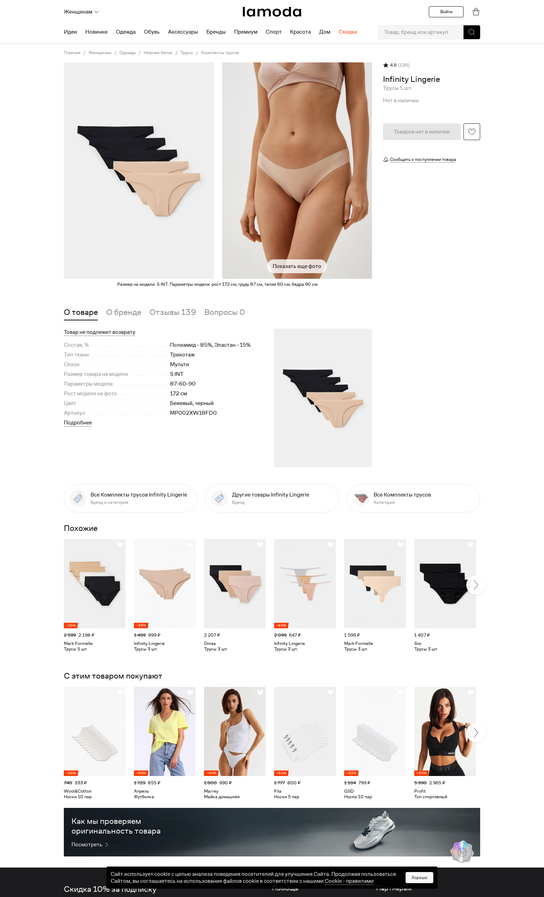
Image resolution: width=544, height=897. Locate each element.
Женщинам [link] (99, 52)
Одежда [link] (127, 52)
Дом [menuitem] (324, 31)
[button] (472, 32)
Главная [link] (72, 52)
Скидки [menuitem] (348, 31)
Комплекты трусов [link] (220, 52)
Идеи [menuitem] (70, 31)
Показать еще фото (297, 266)
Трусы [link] (186, 52)
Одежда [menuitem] (126, 31)
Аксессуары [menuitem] (183, 31)
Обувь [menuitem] (152, 31)
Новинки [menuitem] (96, 31)
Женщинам (81, 11)
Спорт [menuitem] (274, 31)
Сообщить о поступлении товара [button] (423, 159)
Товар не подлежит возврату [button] (99, 332)
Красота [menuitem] (300, 31)
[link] (272, 12)
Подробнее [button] (78, 422)
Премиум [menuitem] (245, 31)
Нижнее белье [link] (158, 52)
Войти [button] (446, 12)
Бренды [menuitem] (216, 31)
